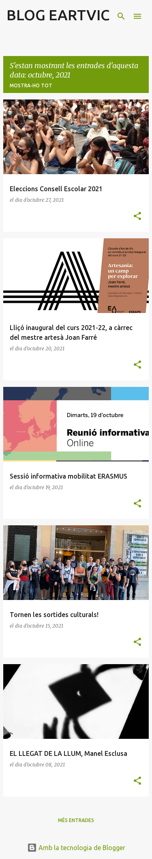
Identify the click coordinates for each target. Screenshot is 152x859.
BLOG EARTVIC (58, 14)
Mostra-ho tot (31, 85)
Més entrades (76, 820)
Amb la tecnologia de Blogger (76, 847)
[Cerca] (121, 16)
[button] (137, 216)
